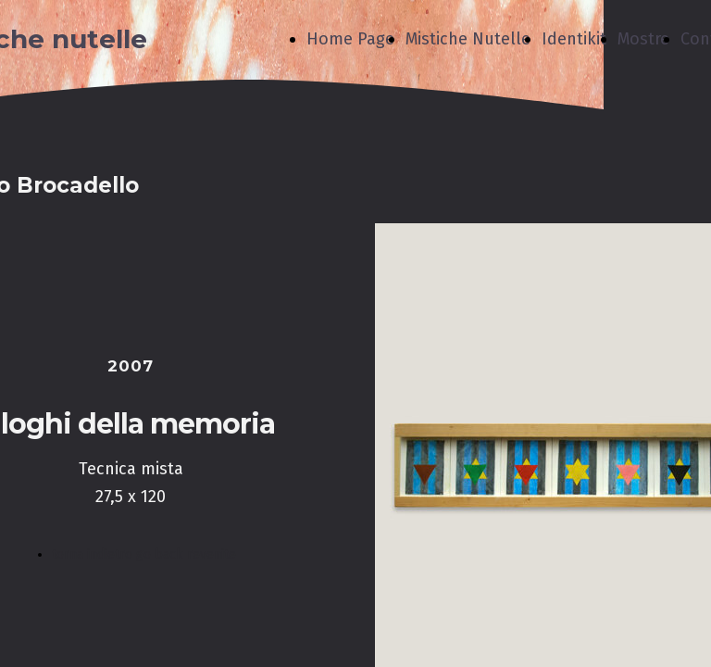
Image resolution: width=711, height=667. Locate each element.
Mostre (643, 39)
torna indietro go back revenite (144, 554)
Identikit (574, 39)
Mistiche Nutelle (467, 39)
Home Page (350, 39)
